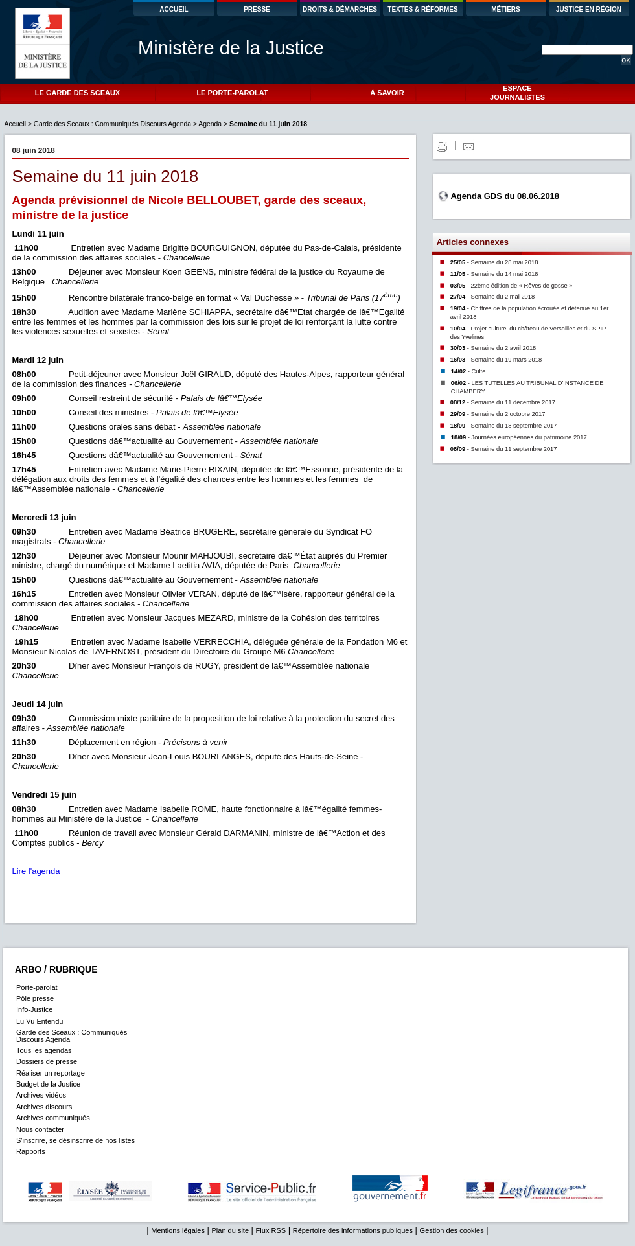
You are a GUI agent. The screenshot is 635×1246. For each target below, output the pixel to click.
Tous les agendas (44, 1050)
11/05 (494, 274)
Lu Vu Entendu (39, 1021)
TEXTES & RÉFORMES (422, 9)
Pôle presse (35, 998)
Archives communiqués (53, 1118)
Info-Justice (34, 1009)
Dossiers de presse (46, 1061)
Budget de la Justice (48, 1084)
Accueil (16, 124)
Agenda (210, 124)
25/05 (494, 262)
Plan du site (230, 1230)
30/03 (493, 348)
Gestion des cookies (452, 1230)
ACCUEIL (173, 9)
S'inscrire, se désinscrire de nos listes (75, 1140)
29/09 (498, 414)
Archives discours (44, 1107)
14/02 (468, 371)
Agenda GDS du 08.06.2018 (504, 196)
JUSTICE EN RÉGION (588, 9)
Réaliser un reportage (50, 1073)
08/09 (503, 449)
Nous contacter (40, 1129)
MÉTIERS (505, 9)
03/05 (511, 286)
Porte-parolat (37, 987)
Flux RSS (271, 1230)
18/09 (503, 425)
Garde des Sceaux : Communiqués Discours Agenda (112, 124)
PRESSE (257, 9)
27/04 (492, 297)
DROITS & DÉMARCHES (340, 9)
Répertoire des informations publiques (353, 1230)
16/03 (496, 359)
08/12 (502, 402)
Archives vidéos (41, 1095)
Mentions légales (178, 1230)
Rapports (30, 1151)
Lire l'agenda (36, 871)
